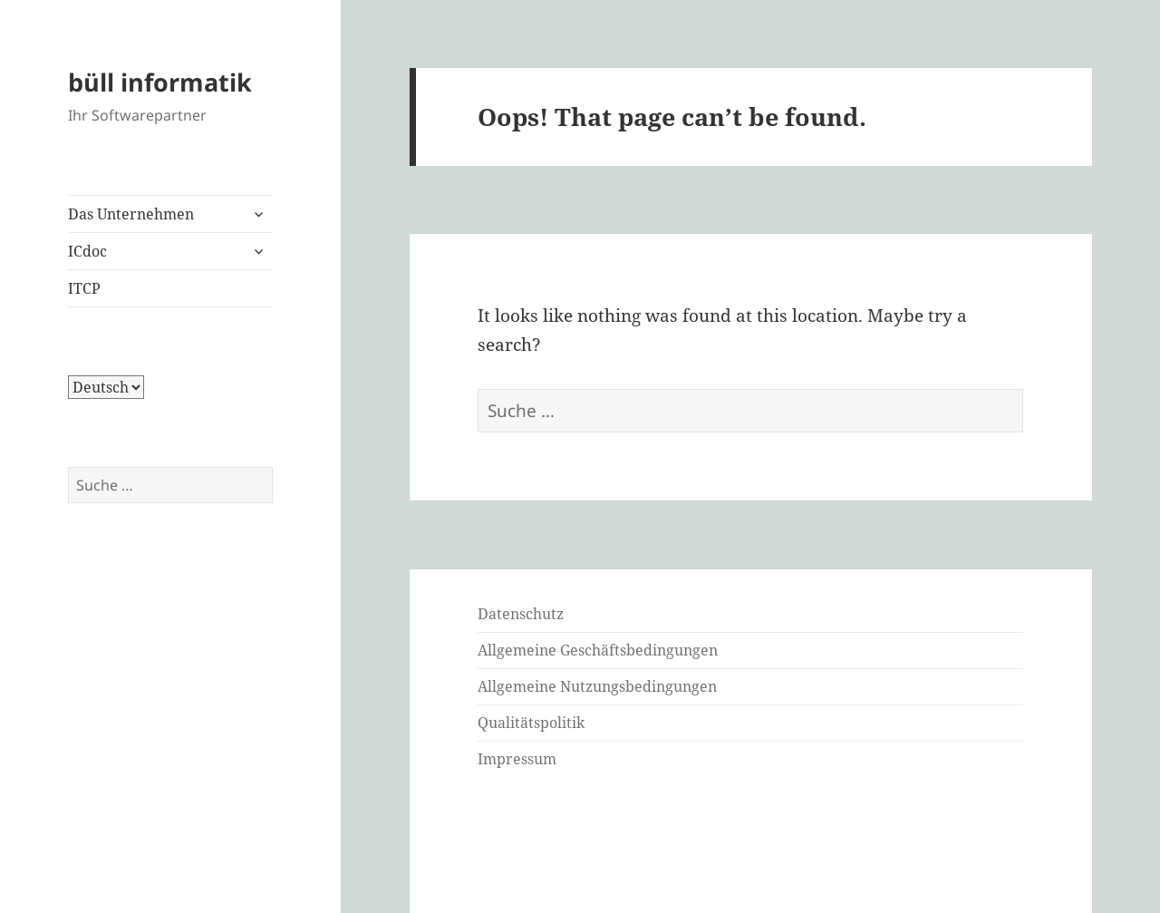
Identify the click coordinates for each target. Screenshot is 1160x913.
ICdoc (87, 251)
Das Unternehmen (131, 214)
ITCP (84, 288)
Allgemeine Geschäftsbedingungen (598, 650)
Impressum (517, 759)
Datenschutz (521, 614)
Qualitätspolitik (531, 723)
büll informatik (160, 82)
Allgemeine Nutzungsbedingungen (597, 686)
